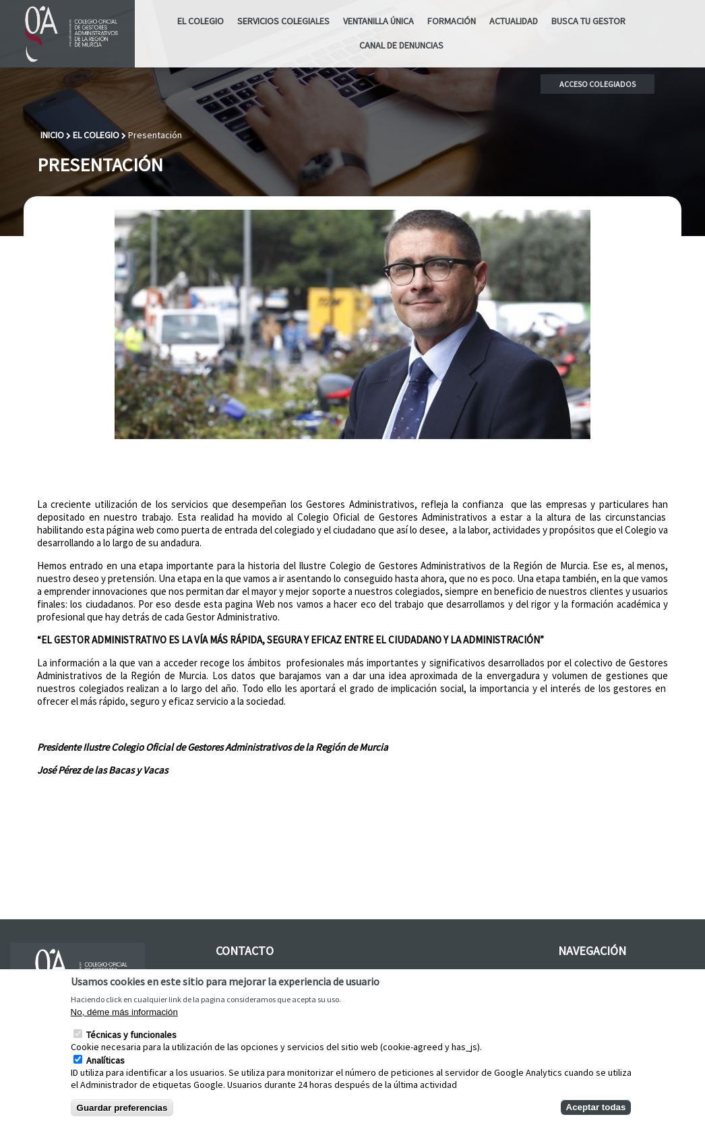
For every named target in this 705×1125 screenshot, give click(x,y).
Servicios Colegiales (283, 21)
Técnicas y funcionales (131, 1045)
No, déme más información (124, 1022)
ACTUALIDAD (513, 21)
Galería (572, 975)
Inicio (52, 135)
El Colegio (200, 21)
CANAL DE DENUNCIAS (401, 45)
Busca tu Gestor (588, 21)
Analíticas (105, 1070)
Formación (451, 21)
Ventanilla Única (378, 21)
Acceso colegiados (597, 84)
